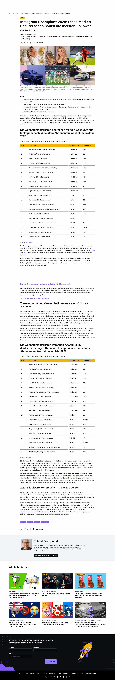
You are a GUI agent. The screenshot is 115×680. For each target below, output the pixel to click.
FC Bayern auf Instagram (75, 89)
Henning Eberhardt (80, 620)
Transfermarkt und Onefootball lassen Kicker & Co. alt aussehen (44, 104)
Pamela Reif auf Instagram (71, 87)
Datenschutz (75, 673)
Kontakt (45, 673)
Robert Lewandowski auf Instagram (44, 87)
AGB (81, 673)
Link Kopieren (40, 42)
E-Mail (11, 653)
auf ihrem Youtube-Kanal (78, 476)
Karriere (32, 673)
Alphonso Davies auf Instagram (28, 89)
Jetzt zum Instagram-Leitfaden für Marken (57, 291)
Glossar (59, 673)
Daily (17, 13)
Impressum (66, 673)
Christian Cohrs (14, 620)
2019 (93, 250)
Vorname (11, 647)
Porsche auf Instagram (51, 89)
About (26, 673)
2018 (24, 253)
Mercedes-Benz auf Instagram (28, 90)
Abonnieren (51, 662)
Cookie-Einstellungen (90, 673)
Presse (38, 673)
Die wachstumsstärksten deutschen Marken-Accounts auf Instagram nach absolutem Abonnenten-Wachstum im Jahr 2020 (59, 101)
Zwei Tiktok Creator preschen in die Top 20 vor (39, 112)
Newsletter (52, 673)
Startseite (11, 13)
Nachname (36, 647)
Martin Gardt (13, 591)
